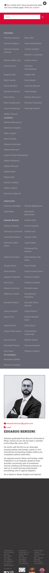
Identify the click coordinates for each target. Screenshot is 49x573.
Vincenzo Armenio (11, 37)
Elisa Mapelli (30, 80)
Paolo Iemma (9, 80)
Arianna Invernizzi (11, 288)
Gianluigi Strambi (32, 108)
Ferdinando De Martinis (30, 250)
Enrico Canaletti (31, 225)
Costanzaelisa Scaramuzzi (30, 332)
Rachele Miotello (11, 302)
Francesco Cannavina (13, 231)
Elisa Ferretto (30, 265)
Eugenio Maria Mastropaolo (16, 155)
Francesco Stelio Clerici (11, 244)
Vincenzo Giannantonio (30, 67)
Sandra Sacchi (10, 325)
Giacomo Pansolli (32, 85)
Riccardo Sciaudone (33, 102)
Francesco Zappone (12, 193)
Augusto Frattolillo (12, 277)
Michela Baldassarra (33, 206)
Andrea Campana (11, 225)
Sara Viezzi (8, 351)
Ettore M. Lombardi (12, 365)
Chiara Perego (30, 91)
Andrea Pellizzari (11, 166)
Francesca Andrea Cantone (11, 50)
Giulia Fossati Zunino (33, 271)
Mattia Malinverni (11, 149)
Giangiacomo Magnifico (30, 295)
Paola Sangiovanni (12, 102)
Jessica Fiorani (10, 66)
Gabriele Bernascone (13, 122)
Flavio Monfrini (10, 85)
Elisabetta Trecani (11, 345)
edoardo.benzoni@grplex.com (19, 423)
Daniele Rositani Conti (31, 318)
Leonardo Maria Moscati (31, 304)
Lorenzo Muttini (11, 311)
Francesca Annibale (12, 206)
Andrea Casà (29, 231)
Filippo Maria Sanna (12, 331)
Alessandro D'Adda (12, 359)
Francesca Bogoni (11, 43)
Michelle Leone (31, 288)
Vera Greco (8, 282)
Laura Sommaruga (12, 108)
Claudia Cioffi (30, 237)
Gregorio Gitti (10, 74)
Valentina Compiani (12, 127)
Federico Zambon (32, 351)
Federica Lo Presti (11, 293)
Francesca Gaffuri (32, 277)
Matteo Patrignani (11, 160)
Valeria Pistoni (30, 311)
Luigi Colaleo (30, 242)
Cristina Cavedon (31, 49)
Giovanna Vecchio (32, 345)
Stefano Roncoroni (32, 97)
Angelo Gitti (29, 74)
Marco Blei (29, 37)
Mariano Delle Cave (12, 60)
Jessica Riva (9, 316)
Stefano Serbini (10, 188)
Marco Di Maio (10, 138)
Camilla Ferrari (30, 60)
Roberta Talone (31, 339)
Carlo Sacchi (29, 325)
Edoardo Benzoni (11, 220)
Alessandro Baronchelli (29, 213)
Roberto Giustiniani (12, 144)
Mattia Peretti (9, 171)
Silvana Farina (10, 265)
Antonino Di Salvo (12, 257)
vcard (8, 427)
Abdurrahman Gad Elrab (32, 258)
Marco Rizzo (9, 97)
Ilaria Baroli (9, 211)
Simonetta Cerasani (12, 237)
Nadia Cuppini (10, 133)
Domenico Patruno (12, 91)
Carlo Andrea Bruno (32, 43)
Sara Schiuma (10, 339)
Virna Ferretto (10, 271)
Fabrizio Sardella (11, 182)
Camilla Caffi (30, 220)
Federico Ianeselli (32, 282)
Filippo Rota (9, 177)
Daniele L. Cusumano (33, 54)
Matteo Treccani (11, 114)
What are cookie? (31, 7)
